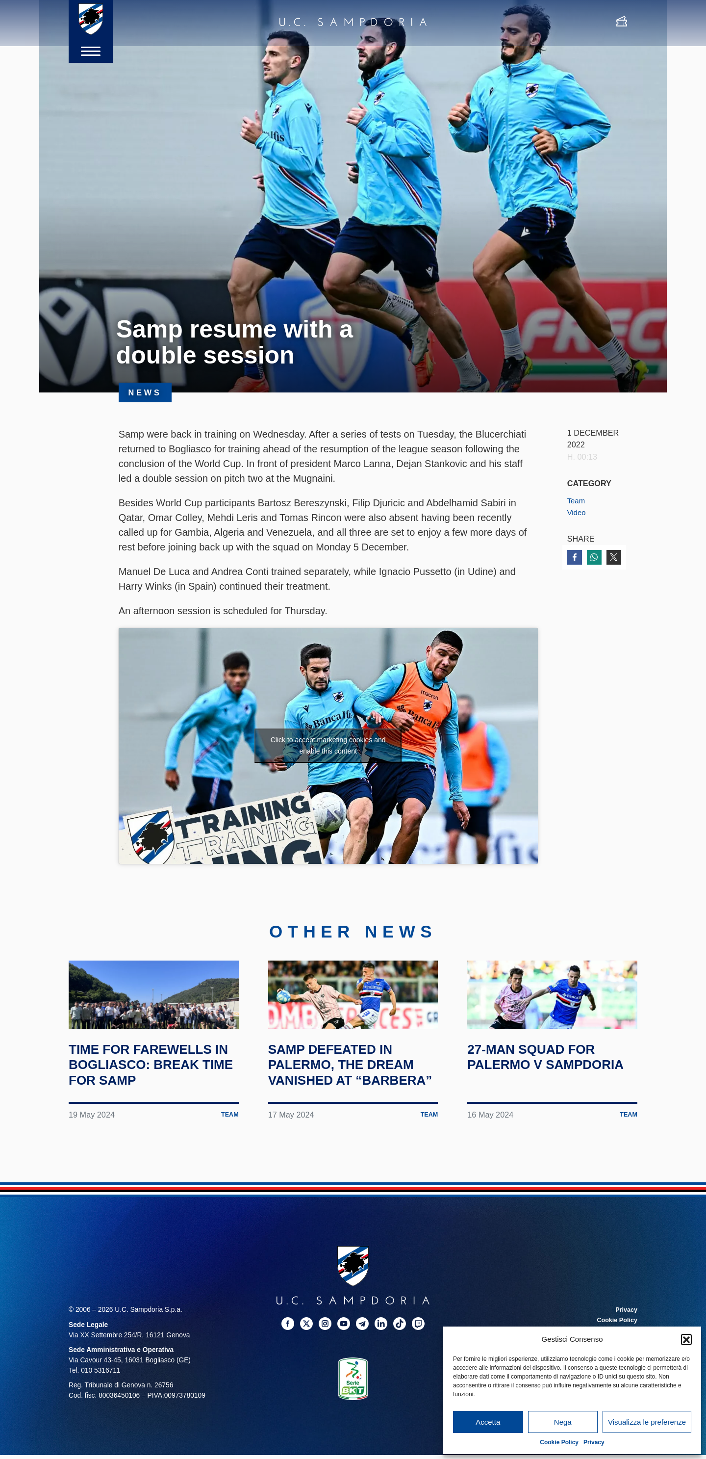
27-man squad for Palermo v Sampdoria (540, 1101)
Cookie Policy (559, 1442)
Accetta (488, 1422)
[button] (686, 1339)
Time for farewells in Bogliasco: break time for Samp (153, 1101)
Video (577, 512)
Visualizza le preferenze (647, 1422)
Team (577, 500)
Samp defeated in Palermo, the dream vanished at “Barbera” (352, 1109)
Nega (563, 1422)
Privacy (594, 1442)
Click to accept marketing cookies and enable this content (328, 745)
